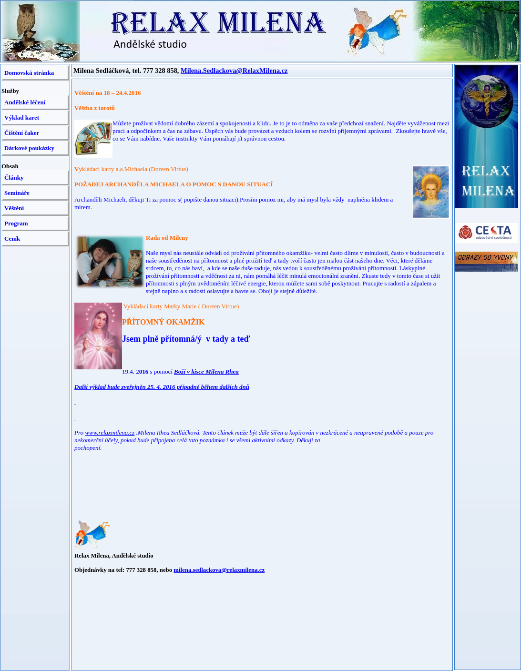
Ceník (12, 238)
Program (16, 223)
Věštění (14, 208)
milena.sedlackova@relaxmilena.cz (219, 570)
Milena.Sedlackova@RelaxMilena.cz (234, 70)
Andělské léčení (24, 102)
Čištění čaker (21, 132)
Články (13, 177)
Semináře (17, 192)
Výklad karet (21, 117)
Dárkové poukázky (29, 148)
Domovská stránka (29, 72)
